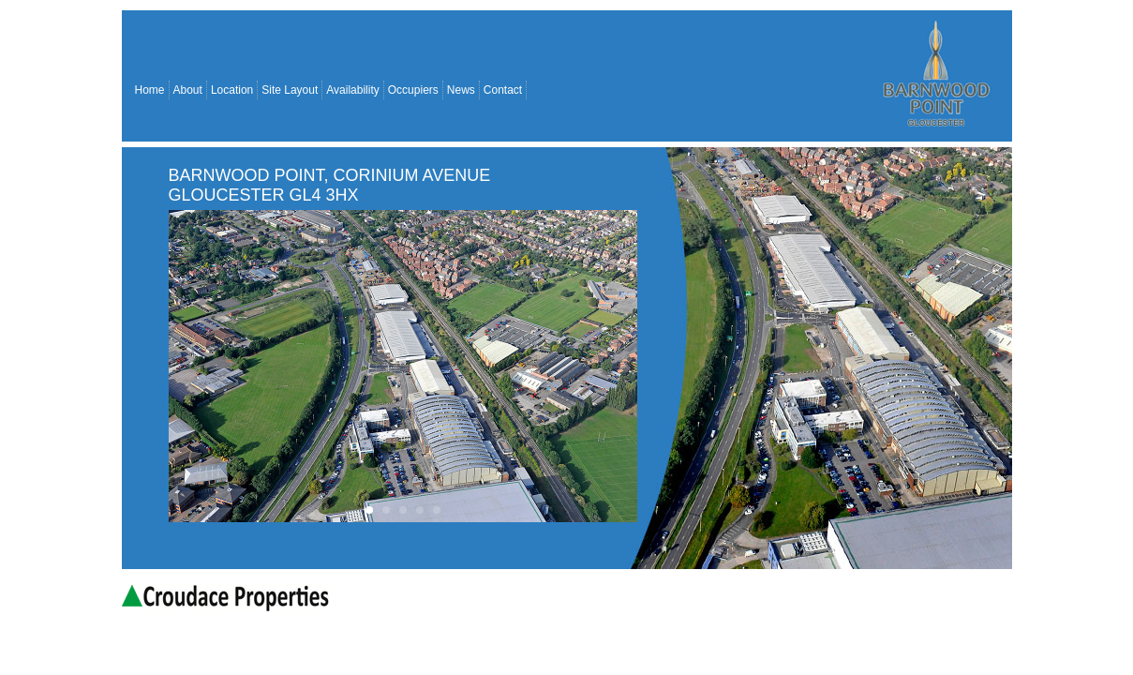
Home (150, 90)
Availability (352, 90)
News (461, 90)
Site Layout (289, 90)
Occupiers (413, 90)
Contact (503, 90)
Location (232, 90)
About (187, 90)
